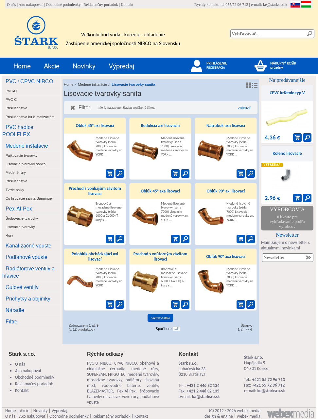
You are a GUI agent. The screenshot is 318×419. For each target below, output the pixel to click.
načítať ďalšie (160, 318)
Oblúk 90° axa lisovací (225, 256)
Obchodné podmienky (63, 4)
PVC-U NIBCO (99, 363)
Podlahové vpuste (26, 257)
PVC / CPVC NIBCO (29, 81)
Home (22, 65)
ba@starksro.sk (206, 396)
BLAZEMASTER (100, 391)
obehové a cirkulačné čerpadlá (123, 366)
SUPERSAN (96, 374)
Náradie (15, 310)
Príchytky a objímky (28, 298)
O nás (11, 4)
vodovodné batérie (121, 385)
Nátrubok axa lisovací (225, 125)
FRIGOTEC (117, 374)
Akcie (52, 65)
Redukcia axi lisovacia (160, 125)
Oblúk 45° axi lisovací (95, 125)
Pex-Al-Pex (19, 208)
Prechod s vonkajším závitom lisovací (95, 191)
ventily (152, 385)
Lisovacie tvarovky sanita (133, 84)
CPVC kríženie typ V (287, 93)
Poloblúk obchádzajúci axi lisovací (95, 256)
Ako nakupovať (30, 4)
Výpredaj (121, 65)
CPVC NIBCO (125, 363)
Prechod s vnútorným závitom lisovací (160, 256)
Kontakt (127, 4)
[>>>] (248, 329)
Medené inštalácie (27, 145)
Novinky (84, 65)
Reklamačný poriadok (100, 4)
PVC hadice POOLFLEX (17, 130)
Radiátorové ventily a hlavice (28, 271)
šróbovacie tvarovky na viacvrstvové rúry (123, 393)
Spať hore (164, 329)
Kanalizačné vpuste (28, 245)
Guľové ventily (22, 287)
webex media (248, 410)
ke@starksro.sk (275, 4)
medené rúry (144, 369)
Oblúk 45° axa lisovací (160, 191)
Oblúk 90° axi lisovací (226, 191)
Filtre (11, 321)
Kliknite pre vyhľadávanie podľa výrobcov (287, 221)
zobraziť (244, 108)
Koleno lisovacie (287, 153)
